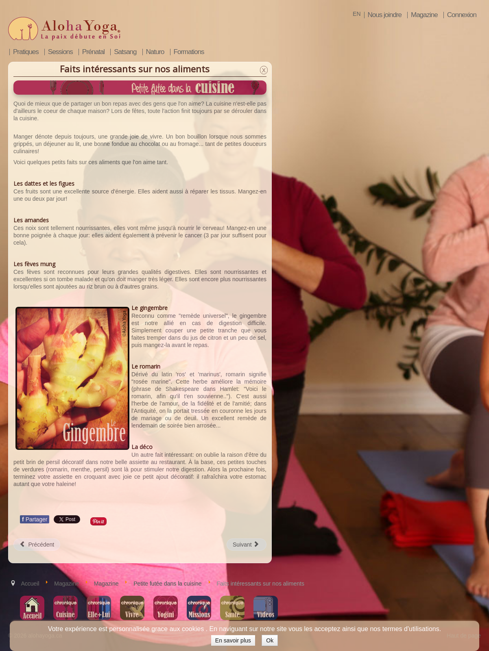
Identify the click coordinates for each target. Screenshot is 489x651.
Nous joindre (385, 15)
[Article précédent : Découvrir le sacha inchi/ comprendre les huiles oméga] (36, 544)
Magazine (424, 15)
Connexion (461, 15)
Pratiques (26, 52)
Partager (34, 519)
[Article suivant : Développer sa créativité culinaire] (246, 544)
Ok (269, 640)
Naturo (155, 52)
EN (356, 14)
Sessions (60, 52)
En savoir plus (233, 640)
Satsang (125, 52)
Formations (189, 52)
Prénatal (93, 52)
